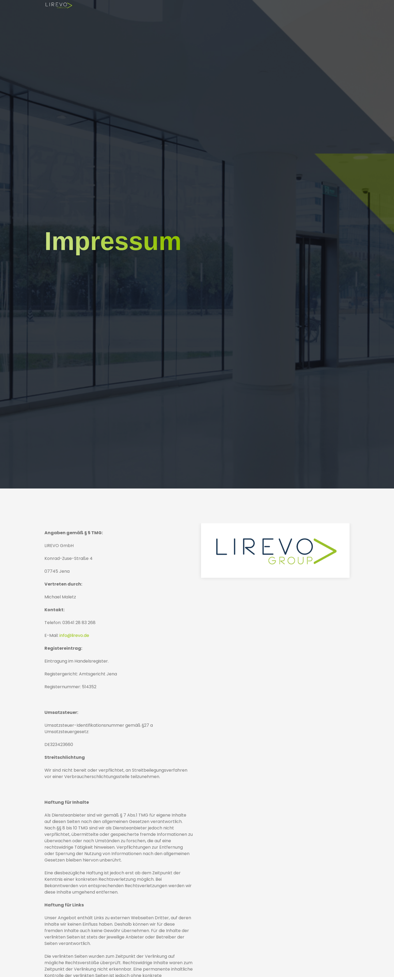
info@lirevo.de (74, 635)
